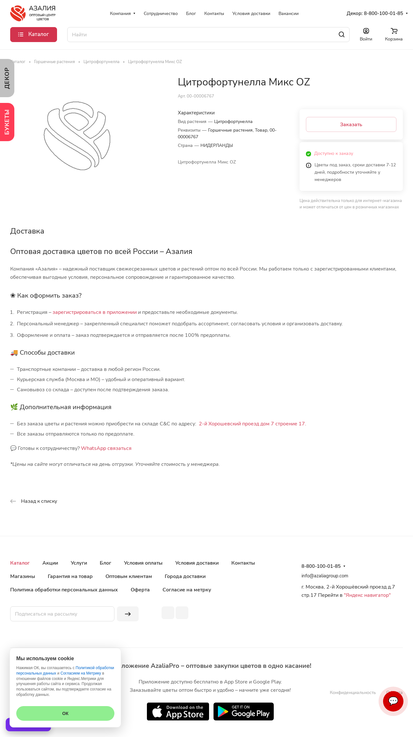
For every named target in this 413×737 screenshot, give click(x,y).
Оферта (140, 589)
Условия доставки (197, 563)
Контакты (243, 563)
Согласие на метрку (187, 589)
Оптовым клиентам (128, 576)
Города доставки (185, 576)
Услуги (79, 563)
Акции (50, 563)
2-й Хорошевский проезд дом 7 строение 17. (252, 423)
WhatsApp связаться (106, 448)
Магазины (22, 576)
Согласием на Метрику (81, 673)
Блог (105, 563)
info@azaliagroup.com (324, 576)
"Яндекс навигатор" (367, 595)
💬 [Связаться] (393, 701)
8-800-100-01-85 (383, 13)
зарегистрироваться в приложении (95, 312)
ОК (65, 713)
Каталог (20, 563)
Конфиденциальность (353, 693)
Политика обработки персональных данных (64, 589)
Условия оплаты (143, 563)
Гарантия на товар (70, 576)
